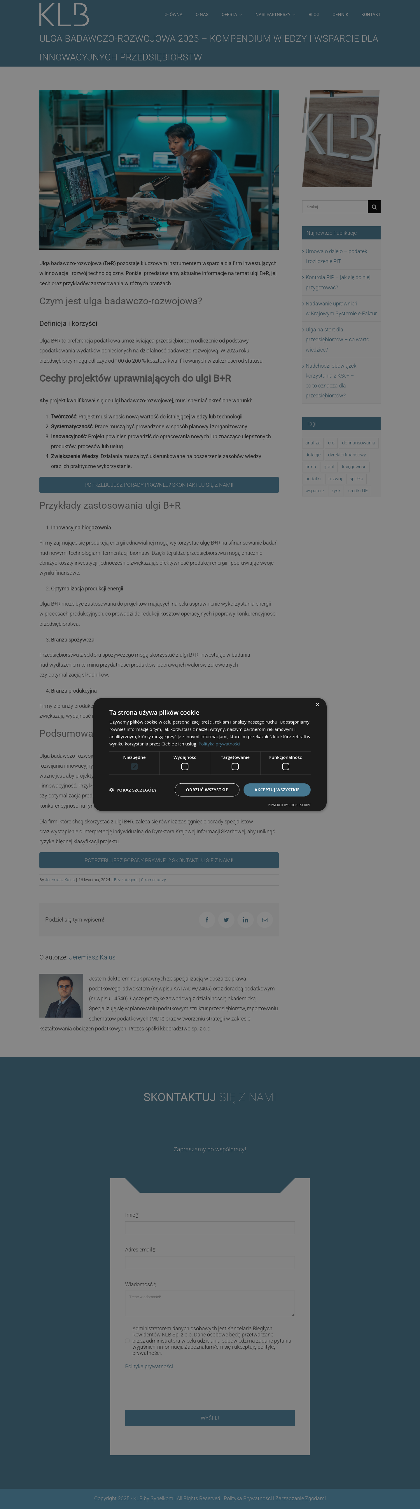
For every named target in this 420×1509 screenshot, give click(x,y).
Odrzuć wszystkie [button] (207, 789)
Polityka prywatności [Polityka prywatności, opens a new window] (219, 743)
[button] (133, 789)
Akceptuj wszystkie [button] (277, 789)
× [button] (317, 705)
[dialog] (210, 754)
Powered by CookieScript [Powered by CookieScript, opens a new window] (289, 804)
